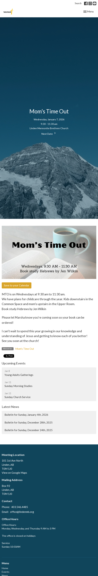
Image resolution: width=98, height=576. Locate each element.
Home (5, 568)
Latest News (10, 407)
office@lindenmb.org (22, 511)
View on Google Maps (14, 472)
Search (78, 3)
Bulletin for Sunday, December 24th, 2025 (29, 430)
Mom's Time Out (24, 348)
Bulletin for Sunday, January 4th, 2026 (26, 414)
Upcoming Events (13, 363)
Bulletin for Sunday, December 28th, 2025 (29, 422)
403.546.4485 (19, 506)
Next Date (49, 133)
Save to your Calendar (16, 285)
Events (5, 571)
